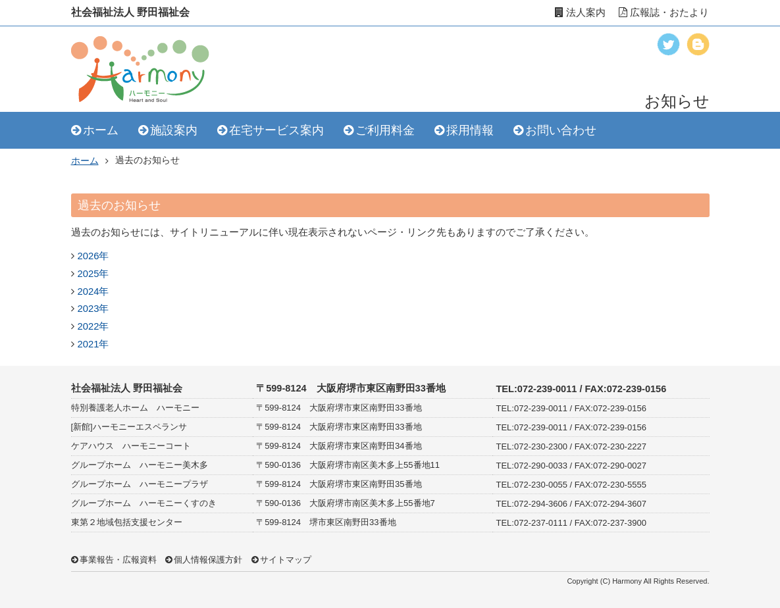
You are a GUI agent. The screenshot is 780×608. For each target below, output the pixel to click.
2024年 (93, 291)
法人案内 (580, 12)
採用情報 (470, 130)
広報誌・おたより (664, 12)
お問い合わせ (560, 130)
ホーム (100, 130)
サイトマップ (285, 560)
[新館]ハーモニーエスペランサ (129, 427)
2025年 (93, 273)
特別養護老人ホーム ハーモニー (135, 408)
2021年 (93, 344)
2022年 (93, 326)
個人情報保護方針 (208, 560)
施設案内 (173, 130)
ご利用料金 (385, 130)
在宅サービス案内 (276, 130)
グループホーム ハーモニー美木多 (139, 465)
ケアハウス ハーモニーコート (131, 446)
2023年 (93, 308)
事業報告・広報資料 (118, 560)
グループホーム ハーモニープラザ (139, 484)
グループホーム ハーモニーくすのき (144, 503)
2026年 (93, 256)
